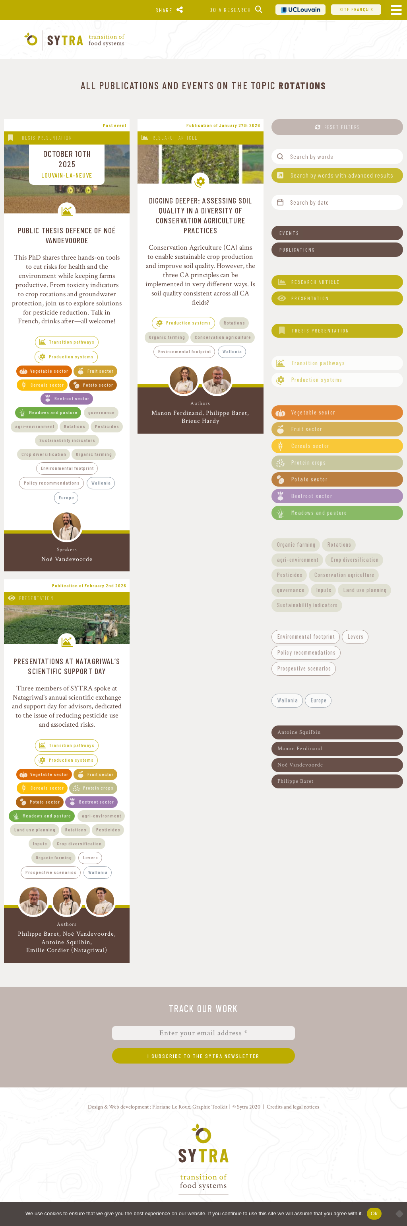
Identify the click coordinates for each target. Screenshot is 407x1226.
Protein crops (98, 787)
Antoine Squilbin (65, 942)
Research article (175, 138)
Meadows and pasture (53, 412)
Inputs (40, 843)
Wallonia (101, 482)
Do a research (230, 9)
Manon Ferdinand (176, 413)
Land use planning (35, 829)
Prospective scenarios (51, 872)
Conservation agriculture (223, 337)
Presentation (36, 598)
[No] (397, 1214)
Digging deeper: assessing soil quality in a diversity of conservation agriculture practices (200, 215)
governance (101, 412)
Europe (66, 497)
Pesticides (107, 426)
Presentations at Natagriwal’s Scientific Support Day (67, 666)
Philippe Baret (226, 413)
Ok (374, 1213)
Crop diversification (43, 454)
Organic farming (94, 454)
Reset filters (342, 127)
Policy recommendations (52, 482)
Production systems (71, 356)
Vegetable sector (49, 370)
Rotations (74, 426)
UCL (300, 9)
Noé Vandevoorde (67, 559)
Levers (90, 857)
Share (163, 10)
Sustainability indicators (67, 440)
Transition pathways (72, 341)
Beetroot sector (71, 398)
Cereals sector (47, 384)
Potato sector (98, 384)
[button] (337, 233)
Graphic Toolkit (209, 1107)
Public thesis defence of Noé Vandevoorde (67, 235)
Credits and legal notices (293, 1107)
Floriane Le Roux (171, 1107)
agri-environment (34, 426)
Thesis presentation (45, 138)
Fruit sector (100, 370)
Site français (356, 9)
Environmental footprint (67, 468)
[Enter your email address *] (203, 1033)
